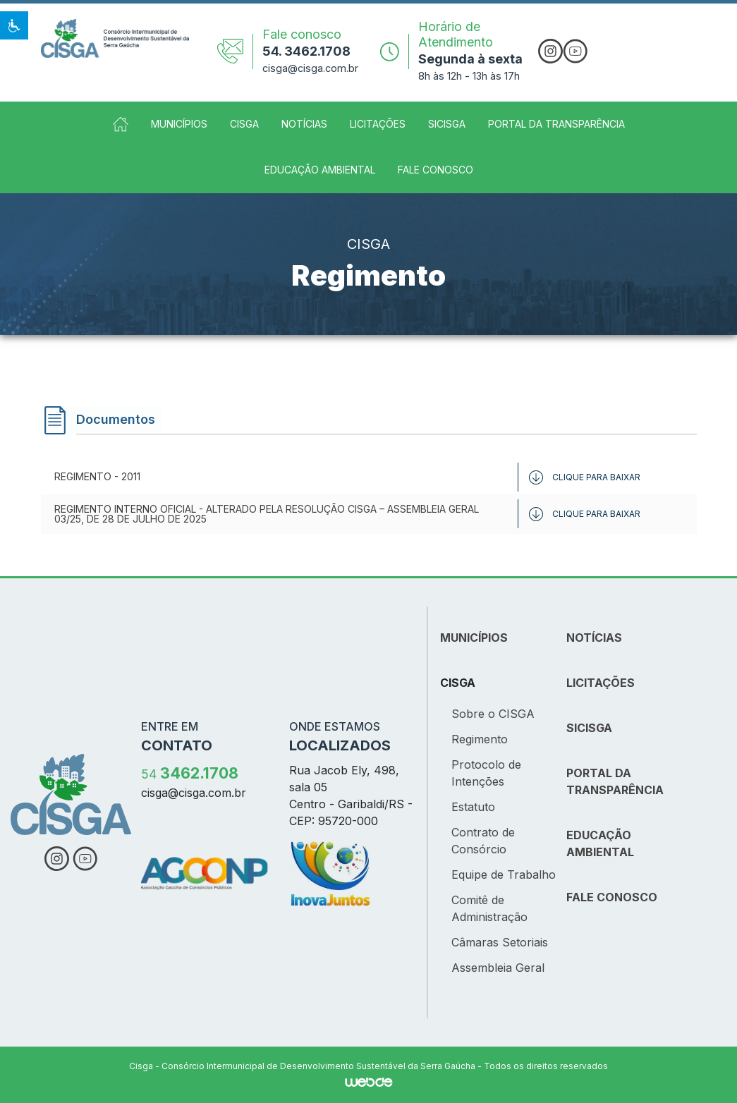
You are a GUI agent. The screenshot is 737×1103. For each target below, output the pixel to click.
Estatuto (473, 807)
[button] (14, 25)
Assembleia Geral (497, 968)
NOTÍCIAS (594, 637)
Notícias (304, 124)
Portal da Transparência (556, 124)
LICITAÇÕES (600, 683)
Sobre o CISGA (493, 714)
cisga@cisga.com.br (310, 68)
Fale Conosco (435, 170)
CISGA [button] (244, 124)
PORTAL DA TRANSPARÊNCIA (615, 781)
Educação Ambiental (319, 170)
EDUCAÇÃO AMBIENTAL (600, 843)
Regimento (479, 739)
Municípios (179, 124)
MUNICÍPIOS (474, 637)
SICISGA (446, 124)
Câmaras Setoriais (499, 942)
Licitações (378, 124)
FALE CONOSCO (611, 897)
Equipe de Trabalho (503, 874)
